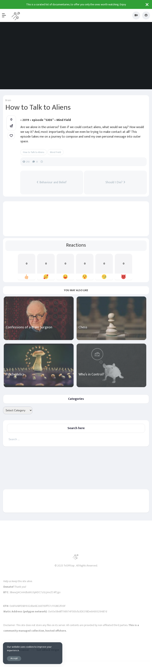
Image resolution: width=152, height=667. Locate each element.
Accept (14, 658)
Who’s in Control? (91, 374)
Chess (83, 327)
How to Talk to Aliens (33, 152)
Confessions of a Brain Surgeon (29, 327)
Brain (8, 100)
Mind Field (55, 152)
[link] (11, 135)
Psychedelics (15, 374)
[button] (6, 15)
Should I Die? (115, 182)
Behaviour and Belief (52, 182)
